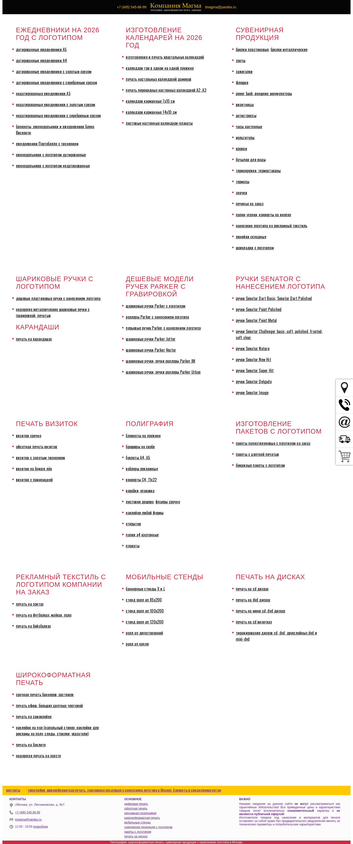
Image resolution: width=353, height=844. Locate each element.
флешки (242, 82)
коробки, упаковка (140, 491)
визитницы (245, 104)
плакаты (132, 546)
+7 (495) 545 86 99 (27, 812)
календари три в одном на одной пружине (160, 68)
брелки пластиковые (252, 49)
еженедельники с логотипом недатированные (53, 166)
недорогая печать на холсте (38, 756)
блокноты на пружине (143, 436)
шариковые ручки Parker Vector (151, 350)
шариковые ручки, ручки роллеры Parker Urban (163, 372)
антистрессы (246, 115)
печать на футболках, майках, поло (44, 615)
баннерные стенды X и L (145, 589)
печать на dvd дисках (253, 600)
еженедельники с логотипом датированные (51, 155)
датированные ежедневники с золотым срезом (53, 71)
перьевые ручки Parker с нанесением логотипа (163, 328)
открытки (133, 524)
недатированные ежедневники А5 (43, 93)
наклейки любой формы (145, 513)
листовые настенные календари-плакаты (159, 123)
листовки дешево (139, 502)
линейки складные (251, 237)
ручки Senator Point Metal (256, 320)
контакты (13, 790)
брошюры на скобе (140, 447)
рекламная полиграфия (140, 813)
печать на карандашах (34, 339)
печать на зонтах (29, 604)
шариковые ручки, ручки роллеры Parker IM (160, 361)
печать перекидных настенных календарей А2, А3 (166, 90)
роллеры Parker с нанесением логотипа (157, 317)
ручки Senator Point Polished (259, 309)
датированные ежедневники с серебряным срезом (56, 82)
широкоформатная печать (142, 818)
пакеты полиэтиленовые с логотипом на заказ (273, 443)
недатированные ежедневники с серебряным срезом (58, 115)
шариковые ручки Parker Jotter (151, 339)
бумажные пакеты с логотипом (260, 465)
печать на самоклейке (33, 716)
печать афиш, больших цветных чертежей (49, 705)
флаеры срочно (167, 502)
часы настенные (249, 126)
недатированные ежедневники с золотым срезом (55, 104)
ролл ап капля (137, 644)
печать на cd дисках (252, 589)
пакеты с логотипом (137, 831)
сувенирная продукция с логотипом (148, 827)
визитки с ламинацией (34, 480)
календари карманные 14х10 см (151, 112)
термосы (242, 182)
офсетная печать (136, 808)
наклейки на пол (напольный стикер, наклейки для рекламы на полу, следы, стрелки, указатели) (57, 731)
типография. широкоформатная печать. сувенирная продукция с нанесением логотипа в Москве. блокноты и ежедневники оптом (124, 790)
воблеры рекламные (142, 469)
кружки (241, 148)
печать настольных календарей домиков (158, 79)
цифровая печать (136, 804)
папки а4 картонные (142, 535)
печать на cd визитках (254, 622)
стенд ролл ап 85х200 (144, 600)
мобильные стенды (137, 822)
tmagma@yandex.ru (28, 819)
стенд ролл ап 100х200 (145, 611)
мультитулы (245, 137)
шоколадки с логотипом (255, 248)
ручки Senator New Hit (253, 359)
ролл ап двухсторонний (144, 633)
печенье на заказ (250, 204)
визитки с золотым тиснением (40, 458)
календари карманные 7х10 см (150, 101)
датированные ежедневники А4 (41, 60)
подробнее (40, 826)
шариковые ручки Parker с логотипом (155, 306)
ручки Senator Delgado (254, 381)
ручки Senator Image (252, 392)
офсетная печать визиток (36, 447)
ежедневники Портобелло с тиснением (47, 144)
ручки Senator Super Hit (255, 370)
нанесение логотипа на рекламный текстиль (271, 226)
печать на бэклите (31, 745)
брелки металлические (289, 49)
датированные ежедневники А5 (41, 49)
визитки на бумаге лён (34, 469)
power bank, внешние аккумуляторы (264, 93)
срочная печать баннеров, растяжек (45, 694)
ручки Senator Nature (253, 348)
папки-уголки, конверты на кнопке (263, 215)
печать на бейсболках (33, 626)
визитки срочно (28, 436)
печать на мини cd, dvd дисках (260, 611)
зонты (241, 60)
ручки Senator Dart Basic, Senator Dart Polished (274, 298)
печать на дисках (136, 836)
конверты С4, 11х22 (141, 480)
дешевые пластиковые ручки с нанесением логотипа (58, 298)
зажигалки (244, 71)
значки (241, 193)
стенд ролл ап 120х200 (145, 622)
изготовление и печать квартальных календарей (165, 57)
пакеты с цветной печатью (257, 454)
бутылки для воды (251, 159)
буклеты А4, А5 (138, 458)
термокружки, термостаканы (258, 170)
